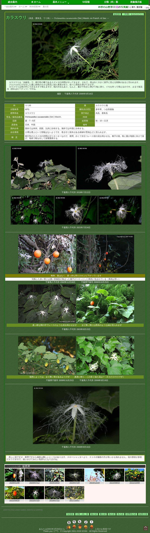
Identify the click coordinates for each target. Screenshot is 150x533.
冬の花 (120, 514)
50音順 (86, 2)
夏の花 (103, 514)
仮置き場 (143, 514)
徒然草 (117, 14)
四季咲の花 (131, 514)
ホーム (36, 2)
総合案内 (12, 2)
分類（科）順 (111, 2)
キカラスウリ (137, 14)
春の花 (94, 514)
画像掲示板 (136, 2)
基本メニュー (59, 2)
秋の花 (112, 514)
